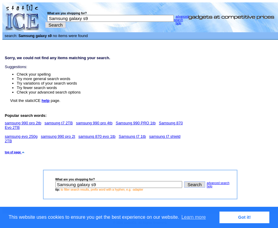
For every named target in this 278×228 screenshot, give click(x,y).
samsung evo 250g (21, 136)
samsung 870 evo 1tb (96, 136)
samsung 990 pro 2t (58, 136)
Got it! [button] (244, 217)
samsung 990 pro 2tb (23, 123)
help (178, 23)
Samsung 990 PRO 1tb (136, 123)
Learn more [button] (193, 217)
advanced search (181, 18)
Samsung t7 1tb (132, 136)
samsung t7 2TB (58, 123)
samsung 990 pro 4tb (94, 123)
